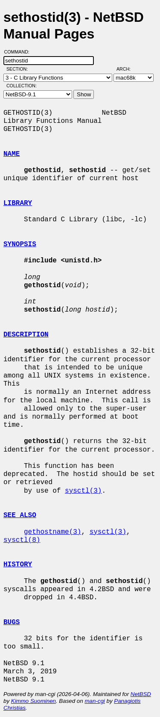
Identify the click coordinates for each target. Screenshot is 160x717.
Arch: (127, 68)
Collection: (21, 85)
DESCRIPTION (26, 334)
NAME (11, 154)
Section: (19, 68)
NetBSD (141, 694)
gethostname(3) (52, 532)
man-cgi (94, 701)
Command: (19, 51)
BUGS (11, 622)
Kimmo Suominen (33, 701)
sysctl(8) (21, 540)
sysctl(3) (83, 491)
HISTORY (17, 564)
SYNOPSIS (19, 244)
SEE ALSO (19, 515)
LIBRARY (17, 203)
